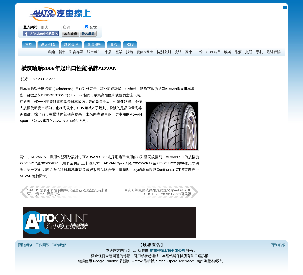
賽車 (188, 52)
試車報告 (94, 52)
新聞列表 (48, 44)
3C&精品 (213, 52)
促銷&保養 (145, 52)
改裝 (178, 52)
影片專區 (71, 44)
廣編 (51, 52)
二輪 (199, 52)
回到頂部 (278, 245)
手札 (259, 52)
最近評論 (274, 52)
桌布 (113, 44)
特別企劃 (164, 52)
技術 (129, 52)
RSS (130, 44)
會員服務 (94, 44)
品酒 (238, 52)
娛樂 (227, 52)
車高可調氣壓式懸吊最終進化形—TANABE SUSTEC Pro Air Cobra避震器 (158, 192)
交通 (248, 52)
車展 (108, 52)
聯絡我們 (59, 245)
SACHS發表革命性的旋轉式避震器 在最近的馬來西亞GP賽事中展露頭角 (67, 192)
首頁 (28, 44)
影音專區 (76, 52)
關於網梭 (25, 245)
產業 (118, 52)
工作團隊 (42, 245)
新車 (62, 52)
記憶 (93, 27)
